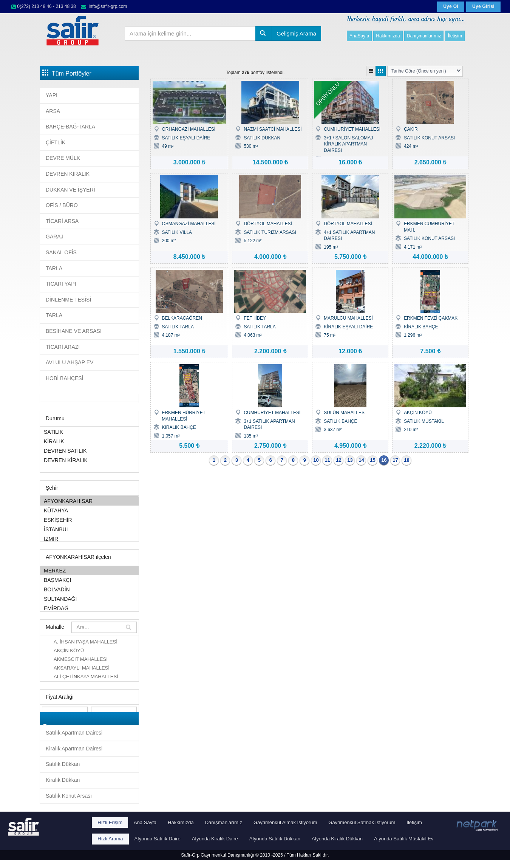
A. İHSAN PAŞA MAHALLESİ (85, 642)
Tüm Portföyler (66, 73)
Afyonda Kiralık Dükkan (337, 838)
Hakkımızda (388, 36)
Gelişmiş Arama (296, 33)
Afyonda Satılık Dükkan (274, 838)
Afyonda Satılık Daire (157, 838)
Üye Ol (450, 6)
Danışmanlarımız (424, 36)
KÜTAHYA (89, 510)
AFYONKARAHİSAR (89, 501)
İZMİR (89, 538)
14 (361, 460)
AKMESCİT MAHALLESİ (81, 659)
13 (349, 460)
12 (338, 460)
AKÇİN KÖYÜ (69, 650)
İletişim (455, 36)
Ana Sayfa (145, 822)
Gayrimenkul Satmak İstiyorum (361, 822)
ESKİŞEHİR (89, 519)
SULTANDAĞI (89, 598)
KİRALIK (89, 441)
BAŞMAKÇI (89, 580)
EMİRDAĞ (89, 608)
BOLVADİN (89, 589)
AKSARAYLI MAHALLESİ (82, 668)
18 (406, 460)
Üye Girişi (483, 6)
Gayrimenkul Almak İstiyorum (285, 822)
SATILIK (89, 431)
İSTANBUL (89, 529)
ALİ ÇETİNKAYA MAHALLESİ (86, 676)
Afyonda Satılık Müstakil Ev (404, 838)
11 (327, 460)
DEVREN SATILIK (89, 450)
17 (395, 460)
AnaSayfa (359, 36)
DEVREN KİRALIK (89, 460)
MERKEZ (89, 570)
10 (315, 460)
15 (372, 460)
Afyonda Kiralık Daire (215, 838)
